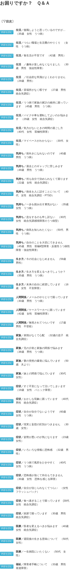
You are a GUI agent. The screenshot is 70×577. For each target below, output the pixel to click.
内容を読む (6, 32)
